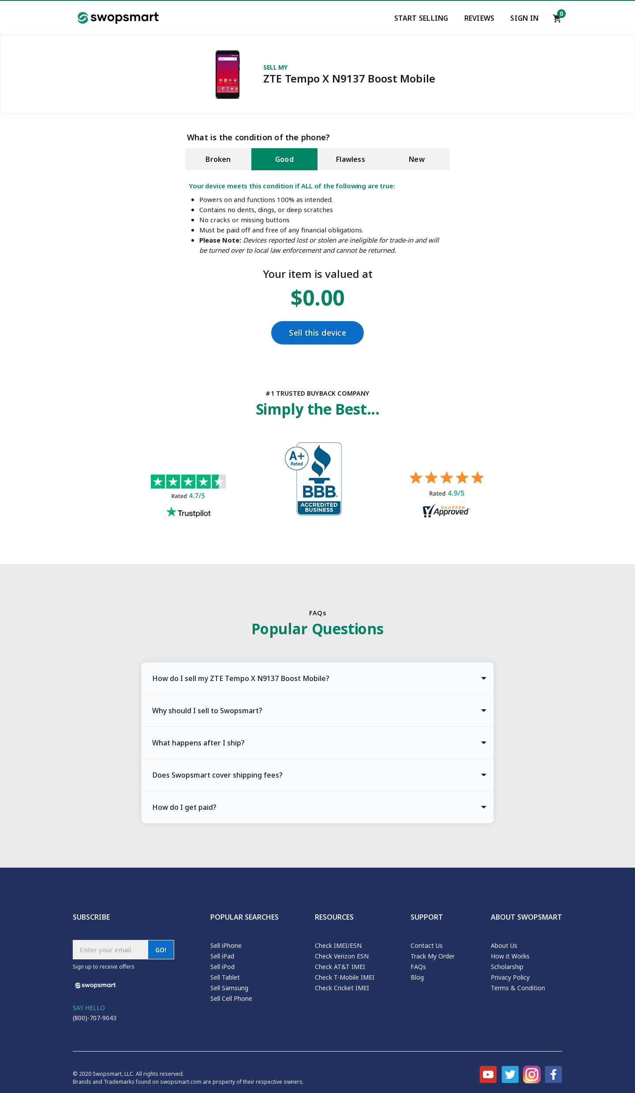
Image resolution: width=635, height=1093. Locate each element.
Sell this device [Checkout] (317, 333)
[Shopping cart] (557, 20)
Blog (417, 977)
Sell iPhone (226, 945)
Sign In (524, 18)
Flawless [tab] (350, 159)
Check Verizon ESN (342, 956)
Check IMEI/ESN (338, 945)
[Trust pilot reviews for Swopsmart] (188, 497)
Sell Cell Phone (231, 998)
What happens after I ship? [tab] (198, 742)
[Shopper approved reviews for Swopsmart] (446, 495)
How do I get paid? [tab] (184, 807)
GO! (161, 950)
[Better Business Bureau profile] (317, 481)
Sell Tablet (225, 977)
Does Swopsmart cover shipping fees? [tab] (217, 775)
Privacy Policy (510, 977)
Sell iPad (222, 956)
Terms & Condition (518, 987)
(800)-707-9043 (94, 1017)
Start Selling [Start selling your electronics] (421, 18)
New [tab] (417, 159)
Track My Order (433, 956)
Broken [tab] (218, 159)
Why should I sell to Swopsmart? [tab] (207, 710)
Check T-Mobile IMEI (344, 977)
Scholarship (507, 966)
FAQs (418, 966)
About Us (504, 945)
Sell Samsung (229, 987)
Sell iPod (222, 966)
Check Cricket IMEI (342, 987)
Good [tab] (284, 159)
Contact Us (427, 945)
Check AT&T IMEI (340, 966)
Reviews (479, 18)
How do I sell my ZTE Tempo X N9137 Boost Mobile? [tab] (240, 678)
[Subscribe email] (110, 949)
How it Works (510, 956)
